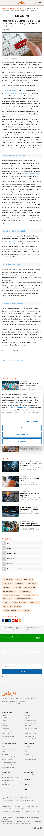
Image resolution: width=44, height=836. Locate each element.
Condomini (20, 583)
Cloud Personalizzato (24, 579)
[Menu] (3, 2)
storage (6, 602)
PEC (3, 746)
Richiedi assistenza (7, 800)
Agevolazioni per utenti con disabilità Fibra (10, 783)
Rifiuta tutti (22, 441)
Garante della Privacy (9, 90)
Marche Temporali (7, 759)
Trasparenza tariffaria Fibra (10, 777)
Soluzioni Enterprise (24, 704)
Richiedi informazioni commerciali (26, 800)
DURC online (7, 583)
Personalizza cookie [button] (28, 809)
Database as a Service (30, 728)
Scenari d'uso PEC (9, 591)
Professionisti (12, 553)
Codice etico (26, 811)
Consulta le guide (26, 798)
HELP (38, 638)
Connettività (6, 772)
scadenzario (7, 579)
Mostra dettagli (32, 421)
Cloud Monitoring (29, 736)
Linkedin (9, 620)
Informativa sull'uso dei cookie (10, 809)
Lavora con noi (24, 698)
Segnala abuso (32, 806)
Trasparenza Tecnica (8, 780)
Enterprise (10, 558)
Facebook (3, 620)
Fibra (3, 775)
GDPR (3, 360)
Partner (10, 564)
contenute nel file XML (9, 241)
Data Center (13, 701)
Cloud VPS (27, 715)
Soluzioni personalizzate (9, 762)
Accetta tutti (22, 428)
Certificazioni (14, 698)
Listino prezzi (14, 798)
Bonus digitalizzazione (11, 610)
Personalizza (22, 435)
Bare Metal (27, 746)
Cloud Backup (28, 731)
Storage (26, 751)
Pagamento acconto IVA (12, 606)
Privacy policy (6, 806)
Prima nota (7, 599)
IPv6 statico (32, 583)
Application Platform (30, 720)
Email (3, 723)
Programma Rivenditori (8, 704)
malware (6, 587)
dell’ (31, 174)
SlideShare (20, 620)
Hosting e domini (7, 712)
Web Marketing (6, 731)
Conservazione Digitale (8, 757)
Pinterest (16, 620)
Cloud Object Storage (30, 733)
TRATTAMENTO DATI (17, 360)
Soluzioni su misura (29, 757)
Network (26, 749)
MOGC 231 (36, 811)
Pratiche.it (27, 784)
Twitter (6, 620)
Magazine (4, 701)
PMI (8, 543)
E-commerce (5, 728)
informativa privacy (32, 676)
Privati (9, 548)
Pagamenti (5, 798)
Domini (4, 720)
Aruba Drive (5, 733)
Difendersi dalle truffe (19, 806)
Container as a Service (23, 599)
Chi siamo (5, 698)
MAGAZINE (5, 8)
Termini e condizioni (29, 775)
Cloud (26, 712)
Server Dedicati (29, 743)
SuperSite (4, 725)
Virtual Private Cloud (30, 723)
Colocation (27, 754)
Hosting (4, 715)
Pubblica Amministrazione (16, 569)
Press (33, 698)
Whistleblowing (6, 811)
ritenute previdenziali (11, 595)
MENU (39, 3)
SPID (3, 751)
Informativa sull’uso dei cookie (19, 407)
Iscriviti (22, 671)
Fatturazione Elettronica (16, 8)
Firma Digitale (6, 754)
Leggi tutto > (28, 629)
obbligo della (15, 93)
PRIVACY (7, 360)
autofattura (30, 587)
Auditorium (22, 701)
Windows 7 (34, 602)
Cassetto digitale (19, 602)
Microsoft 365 (28, 772)
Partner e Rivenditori (8, 765)
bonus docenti (25, 591)
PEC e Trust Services (9, 743)
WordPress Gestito (30, 595)
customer (17, 587)
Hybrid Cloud (27, 725)
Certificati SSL (29, 780)
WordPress (5, 718)
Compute (26, 718)
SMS (25, 789)
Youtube (13, 620)
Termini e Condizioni (8, 678)
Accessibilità (16, 811)
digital (26, 610)
